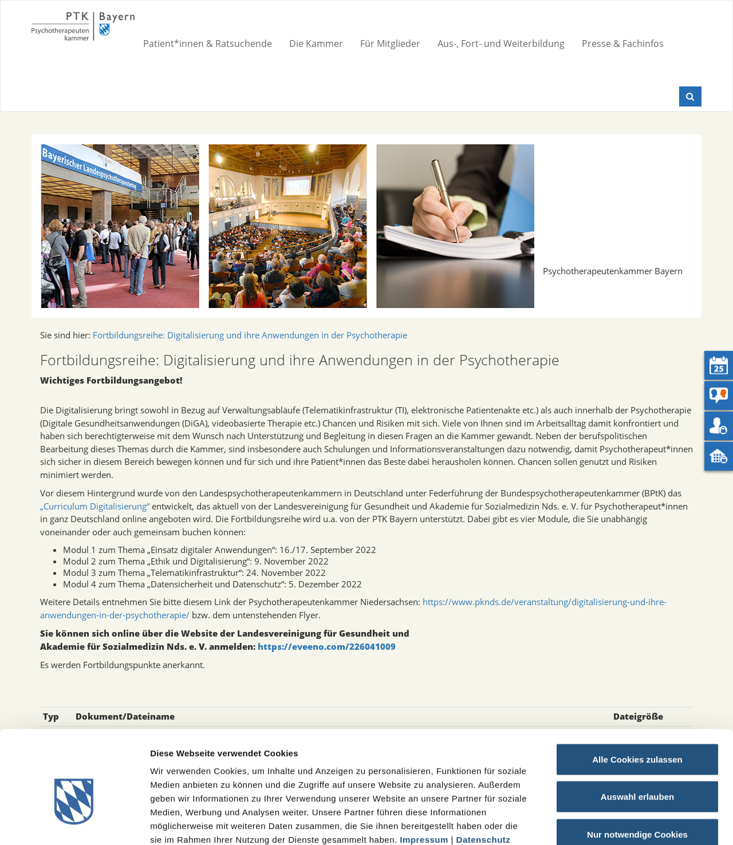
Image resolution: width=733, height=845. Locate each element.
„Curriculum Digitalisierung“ (94, 506)
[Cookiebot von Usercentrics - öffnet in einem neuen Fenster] (74, 822)
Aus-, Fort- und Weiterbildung (501, 43)
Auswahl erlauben (637, 732)
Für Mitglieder (390, 43)
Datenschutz (483, 775)
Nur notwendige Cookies (637, 770)
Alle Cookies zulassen (637, 695)
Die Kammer (316, 43)
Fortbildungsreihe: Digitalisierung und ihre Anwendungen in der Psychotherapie (250, 335)
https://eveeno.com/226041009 (327, 646)
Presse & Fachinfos (623, 43)
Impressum (424, 775)
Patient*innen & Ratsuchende (207, 43)
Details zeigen (609, 822)
